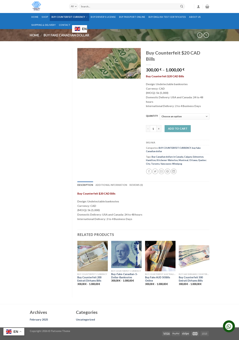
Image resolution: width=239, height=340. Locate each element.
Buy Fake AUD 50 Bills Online (157, 279)
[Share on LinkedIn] (174, 171)
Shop (45, 17)
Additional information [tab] (111, 185)
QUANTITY (152, 116)
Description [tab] (85, 185)
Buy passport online (132, 17)
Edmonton (198, 156)
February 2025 (39, 319)
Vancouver (165, 163)
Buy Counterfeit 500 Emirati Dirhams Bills (191, 279)
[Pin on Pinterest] (167, 171)
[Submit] (182, 6)
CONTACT (64, 25)
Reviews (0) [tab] (136, 185)
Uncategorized (85, 319)
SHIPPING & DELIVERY (43, 25)
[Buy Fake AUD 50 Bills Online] (160, 256)
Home (34, 17)
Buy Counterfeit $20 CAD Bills (165, 76)
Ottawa (193, 160)
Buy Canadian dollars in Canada (167, 156)
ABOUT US (195, 17)
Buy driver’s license (103, 17)
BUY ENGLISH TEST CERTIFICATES (167, 17)
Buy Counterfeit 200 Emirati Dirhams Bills (89, 279)
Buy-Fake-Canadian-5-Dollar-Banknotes (124, 276)
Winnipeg (177, 163)
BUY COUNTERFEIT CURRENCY (69, 17)
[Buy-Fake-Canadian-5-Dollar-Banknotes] (126, 254)
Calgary (188, 156)
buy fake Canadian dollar (66, 35)
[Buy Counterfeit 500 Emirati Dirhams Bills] (194, 256)
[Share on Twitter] (155, 171)
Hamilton (151, 160)
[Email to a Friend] (161, 171)
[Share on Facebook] (149, 171)
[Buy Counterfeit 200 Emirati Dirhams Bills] (92, 256)
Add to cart (177, 128)
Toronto (155, 163)
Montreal (183, 160)
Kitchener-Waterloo (167, 160)
